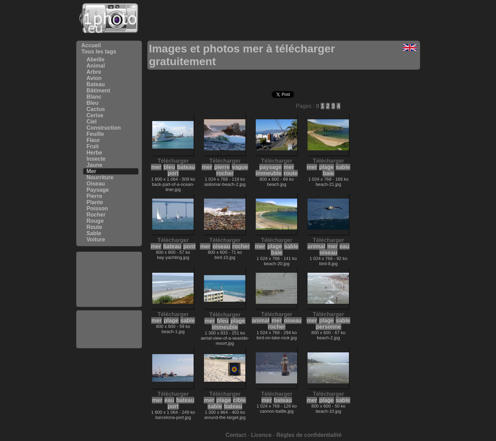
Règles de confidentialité (308, 435)
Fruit (93, 146)
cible (239, 400)
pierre (222, 167)
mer (156, 167)
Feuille (95, 134)
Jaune (95, 165)
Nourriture (100, 177)
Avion (94, 78)
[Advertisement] (109, 279)
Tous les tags (98, 51)
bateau (186, 167)
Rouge (95, 221)
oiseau (221, 246)
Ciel (92, 121)
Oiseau (96, 184)
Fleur (93, 140)
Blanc (94, 97)
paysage (271, 167)
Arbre (94, 72)
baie (328, 173)
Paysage (98, 190)
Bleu (93, 103)
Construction (104, 128)
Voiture (96, 239)
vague (240, 167)
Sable (94, 233)
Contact (235, 435)
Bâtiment (98, 90)
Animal (96, 66)
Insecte (96, 159)
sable (343, 167)
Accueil (91, 45)
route (291, 173)
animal (316, 246)
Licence (261, 435)
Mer (91, 171)
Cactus (96, 109)
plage (326, 167)
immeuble (269, 173)
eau (344, 246)
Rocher (96, 215)
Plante (95, 202)
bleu (169, 167)
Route (94, 227)
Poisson (97, 208)
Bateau (96, 84)
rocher (225, 173)
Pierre (94, 196)
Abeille (96, 59)
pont (189, 246)
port (173, 173)
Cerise (95, 115)
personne (328, 327)
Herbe (94, 153)
